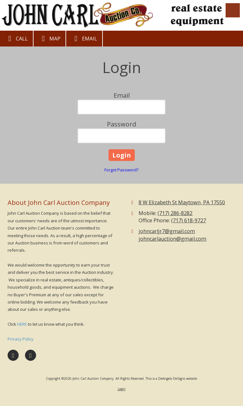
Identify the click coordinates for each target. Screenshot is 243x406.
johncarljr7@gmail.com (167, 231)
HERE (22, 324)
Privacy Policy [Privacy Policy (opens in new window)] (21, 339)
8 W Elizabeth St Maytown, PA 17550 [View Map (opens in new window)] (182, 202)
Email (84, 38)
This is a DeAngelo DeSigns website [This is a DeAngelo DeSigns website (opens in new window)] (171, 378)
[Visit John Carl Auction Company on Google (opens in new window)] (30, 355)
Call (16, 38)
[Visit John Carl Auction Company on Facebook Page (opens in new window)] (13, 355)
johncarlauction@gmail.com (172, 238)
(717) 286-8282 (175, 213)
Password (121, 124)
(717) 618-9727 (188, 220)
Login (122, 389)
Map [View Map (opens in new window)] (49, 38)
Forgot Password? (121, 170)
